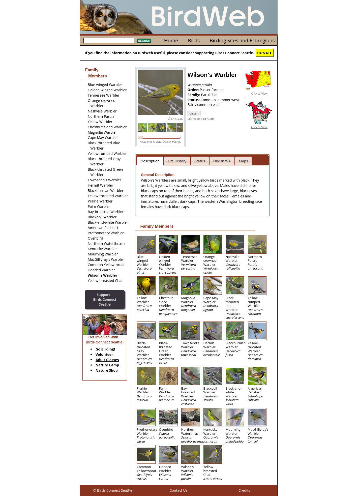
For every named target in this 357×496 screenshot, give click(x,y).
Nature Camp (107, 365)
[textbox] (108, 40)
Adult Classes (107, 359)
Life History (177, 161)
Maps (243, 161)
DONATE (264, 52)
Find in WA (222, 161)
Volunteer (104, 354)
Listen (194, 113)
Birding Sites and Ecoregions (242, 40)
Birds (194, 40)
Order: (194, 89)
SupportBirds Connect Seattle (104, 299)
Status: (194, 99)
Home (171, 40)
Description (150, 161)
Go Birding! (105, 349)
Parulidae (209, 94)
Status (200, 161)
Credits (244, 490)
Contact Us (179, 490)
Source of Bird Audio (201, 119)
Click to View (259, 93)
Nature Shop (107, 370)
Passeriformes (211, 89)
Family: (194, 94)
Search (144, 41)
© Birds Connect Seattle (112, 490)
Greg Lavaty (177, 119)
